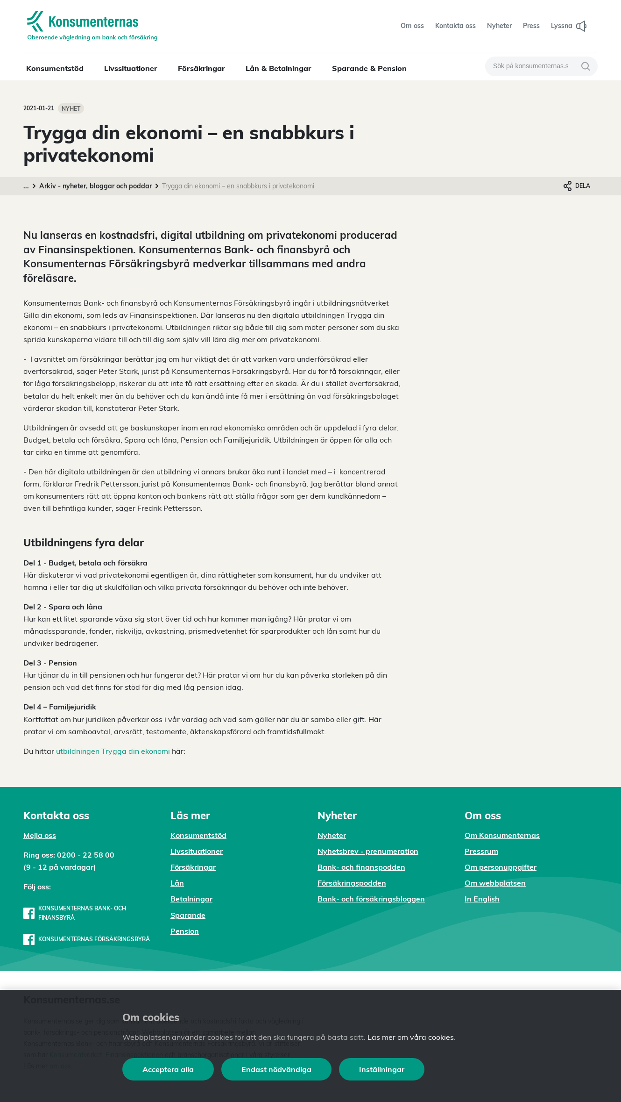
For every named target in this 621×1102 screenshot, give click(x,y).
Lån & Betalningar (278, 68)
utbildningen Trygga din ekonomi (113, 751)
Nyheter (332, 835)
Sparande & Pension (369, 68)
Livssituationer (130, 68)
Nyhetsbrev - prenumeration (368, 851)
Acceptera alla (168, 1069)
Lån (177, 882)
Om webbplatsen (495, 882)
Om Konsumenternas (502, 835)
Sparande (187, 915)
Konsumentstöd (55, 68)
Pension (184, 931)
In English (482, 898)
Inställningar (381, 1069)
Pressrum (481, 851)
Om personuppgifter (500, 867)
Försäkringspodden (352, 882)
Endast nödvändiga (276, 1069)
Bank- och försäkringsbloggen (371, 898)
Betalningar (191, 898)
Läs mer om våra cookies (410, 1037)
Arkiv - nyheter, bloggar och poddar (95, 186)
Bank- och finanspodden (361, 867)
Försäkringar (201, 68)
